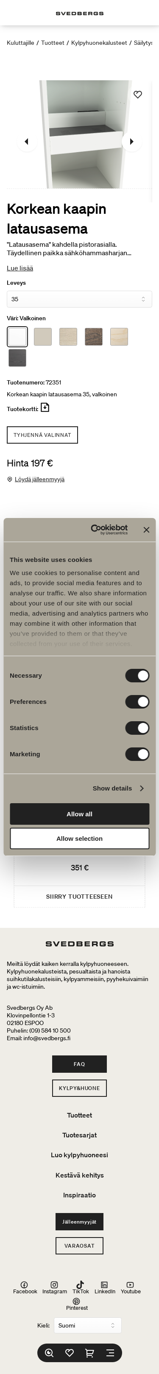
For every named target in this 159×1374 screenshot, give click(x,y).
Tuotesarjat (79, 1135)
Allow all (79, 814)
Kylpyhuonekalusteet (99, 42)
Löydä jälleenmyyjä (39, 479)
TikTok (81, 1288)
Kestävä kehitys (80, 1175)
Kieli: (43, 1325)
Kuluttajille (20, 42)
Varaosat (79, 1245)
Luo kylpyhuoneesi (79, 1154)
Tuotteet (52, 42)
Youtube (131, 1288)
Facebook (25, 1288)
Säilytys (144, 42)
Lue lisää (20, 268)
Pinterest (77, 1304)
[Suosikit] (69, 1353)
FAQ (79, 1064)
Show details (112, 788)
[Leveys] (79, 299)
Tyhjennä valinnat (42, 435)
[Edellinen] (27, 141)
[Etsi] (49, 1353)
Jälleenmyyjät (79, 1221)
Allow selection (79, 838)
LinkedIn (105, 1288)
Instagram (54, 1288)
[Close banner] (146, 530)
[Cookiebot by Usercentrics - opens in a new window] (95, 529)
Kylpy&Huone (79, 1088)
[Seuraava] (132, 141)
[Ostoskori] (90, 1353)
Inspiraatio (79, 1195)
